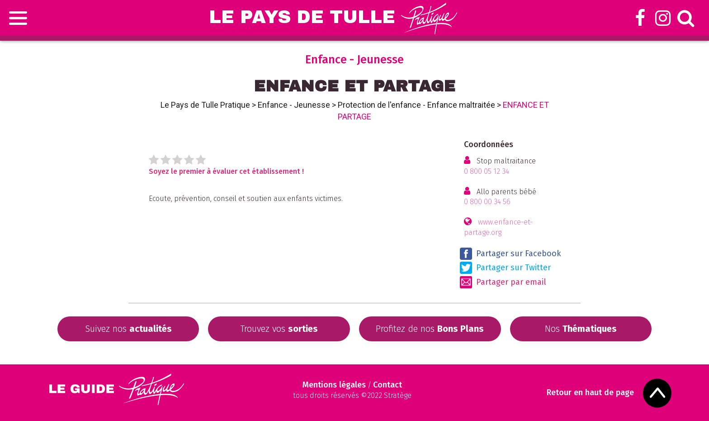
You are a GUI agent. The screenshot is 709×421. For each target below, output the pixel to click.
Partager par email (503, 282)
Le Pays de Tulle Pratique (205, 105)
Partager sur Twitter (505, 268)
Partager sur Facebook (510, 254)
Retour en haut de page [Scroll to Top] (590, 392)
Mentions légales (334, 385)
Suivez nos (128, 328)
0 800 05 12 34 (486, 171)
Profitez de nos (430, 328)
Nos (581, 328)
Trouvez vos (279, 328)
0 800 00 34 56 (487, 201)
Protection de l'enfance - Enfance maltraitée (416, 105)
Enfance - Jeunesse (294, 105)
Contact (387, 385)
